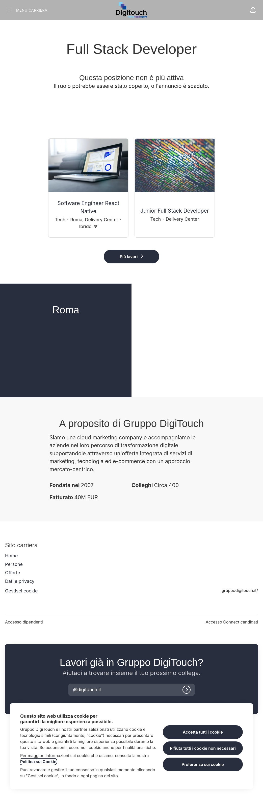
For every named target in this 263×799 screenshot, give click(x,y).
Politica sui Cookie (38, 761)
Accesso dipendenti (24, 622)
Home (11, 555)
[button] (253, 10)
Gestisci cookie (21, 590)
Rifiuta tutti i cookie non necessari (203, 748)
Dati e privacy (19, 581)
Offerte (12, 572)
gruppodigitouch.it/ (240, 590)
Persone (14, 564)
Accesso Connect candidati (232, 622)
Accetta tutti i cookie (203, 732)
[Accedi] (186, 690)
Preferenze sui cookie (203, 764)
